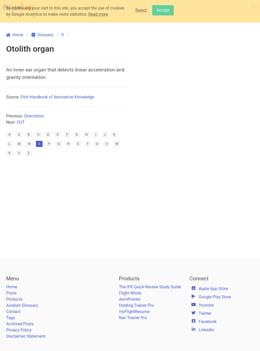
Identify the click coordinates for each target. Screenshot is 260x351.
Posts (11, 293)
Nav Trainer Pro (133, 317)
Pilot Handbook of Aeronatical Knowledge (57, 97)
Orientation (34, 116)
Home (11, 286)
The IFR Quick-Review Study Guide (150, 286)
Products (14, 299)
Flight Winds (130, 293)
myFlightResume (134, 311)
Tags (10, 317)
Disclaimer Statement (25, 336)
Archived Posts (20, 323)
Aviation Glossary (22, 305)
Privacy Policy (19, 330)
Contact (13, 311)
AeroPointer (130, 299)
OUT (21, 122)
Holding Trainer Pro (136, 305)
